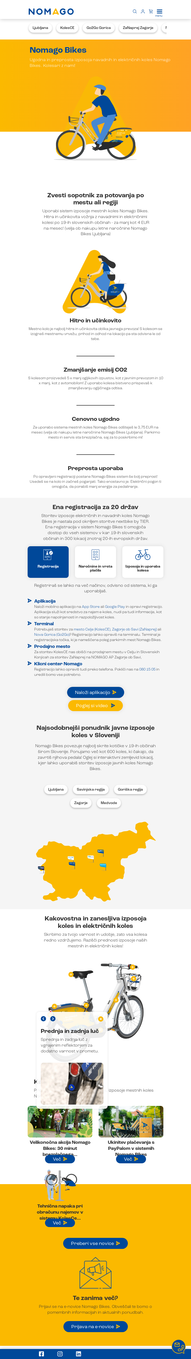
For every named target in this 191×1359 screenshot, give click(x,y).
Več (60, 1159)
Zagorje (81, 803)
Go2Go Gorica (99, 28)
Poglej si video (95, 705)
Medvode (109, 803)
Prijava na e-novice (95, 1326)
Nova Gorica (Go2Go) (51, 635)
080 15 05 (147, 669)
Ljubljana (40, 28)
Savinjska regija (91, 789)
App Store (91, 607)
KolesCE (67, 28)
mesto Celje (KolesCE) (92, 629)
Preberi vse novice (95, 1243)
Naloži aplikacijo (95, 692)
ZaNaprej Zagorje (138, 28)
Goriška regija (130, 789)
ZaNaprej (76, 657)
